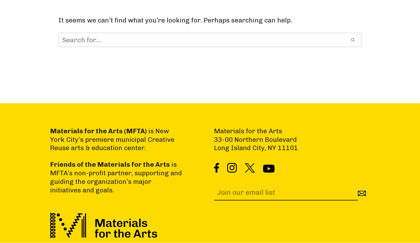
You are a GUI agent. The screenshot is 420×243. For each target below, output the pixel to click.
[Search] (201, 40)
